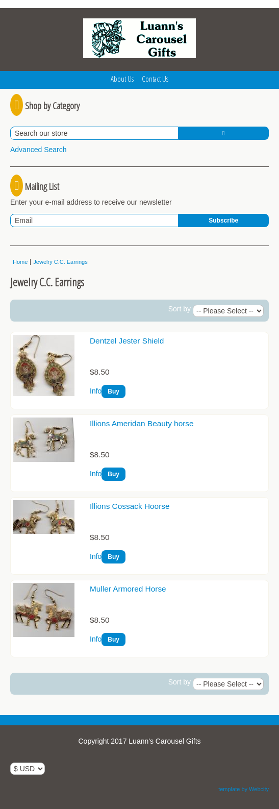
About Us (122, 78)
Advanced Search (38, 149)
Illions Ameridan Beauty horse (142, 423)
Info (96, 391)
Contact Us (155, 78)
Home (20, 262)
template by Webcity (243, 789)
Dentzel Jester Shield (127, 340)
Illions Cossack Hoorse (130, 506)
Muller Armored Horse (128, 588)
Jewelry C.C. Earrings (60, 262)
